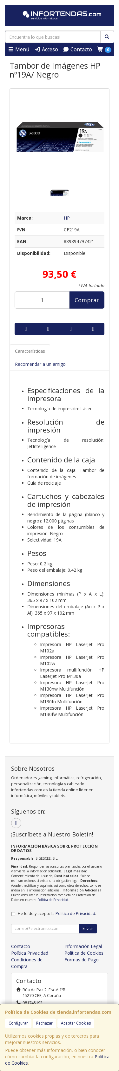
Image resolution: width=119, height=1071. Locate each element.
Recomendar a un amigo (40, 364)
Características (30, 351)
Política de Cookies (83, 953)
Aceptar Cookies (76, 1023)
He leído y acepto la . (57, 913)
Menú (18, 49)
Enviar (88, 928)
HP (67, 218)
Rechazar (44, 1023)
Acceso (46, 49)
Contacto (77, 49)
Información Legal (83, 946)
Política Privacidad (29, 953)
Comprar (87, 300)
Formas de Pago (81, 960)
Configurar (18, 1023)
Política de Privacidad (52, 899)
